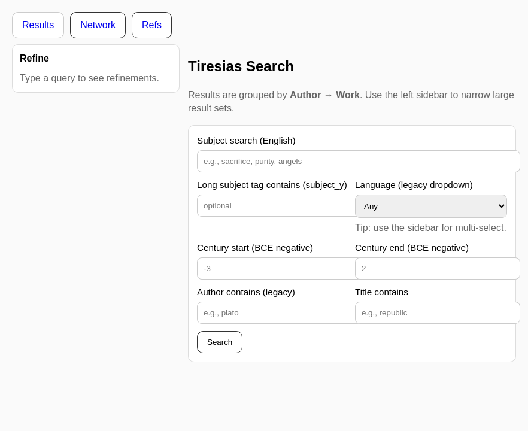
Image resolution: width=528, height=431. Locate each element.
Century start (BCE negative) (255, 247)
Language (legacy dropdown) (414, 185)
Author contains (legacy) (246, 292)
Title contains (381, 292)
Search (219, 342)
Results (38, 25)
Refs (152, 25)
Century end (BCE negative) (412, 247)
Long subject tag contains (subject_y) (272, 185)
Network (98, 25)
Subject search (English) (246, 140)
